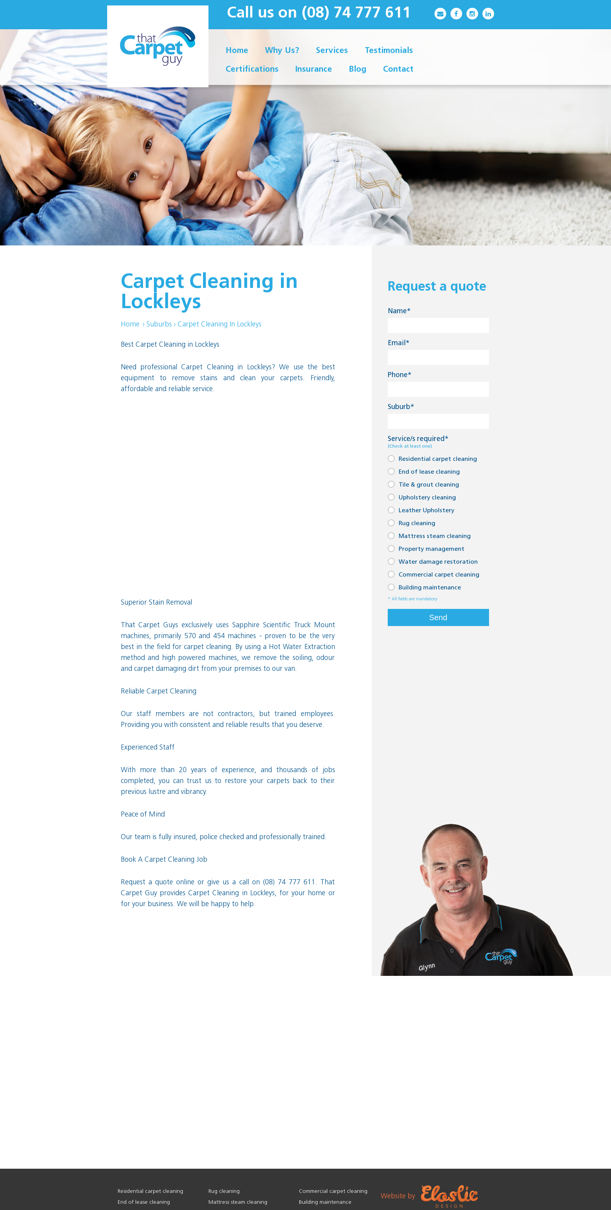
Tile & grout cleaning (423, 484)
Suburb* (401, 407)
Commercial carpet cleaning (433, 574)
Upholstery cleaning (422, 497)
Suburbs (159, 324)
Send (438, 617)
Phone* (399, 375)
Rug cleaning (411, 523)
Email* (399, 343)
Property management (426, 548)
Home (130, 324)
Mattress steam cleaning (429, 536)
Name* (399, 311)
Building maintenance (424, 587)
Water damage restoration (433, 561)
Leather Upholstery (421, 510)
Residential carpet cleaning (432, 458)
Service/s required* (418, 442)
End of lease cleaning (424, 471)
